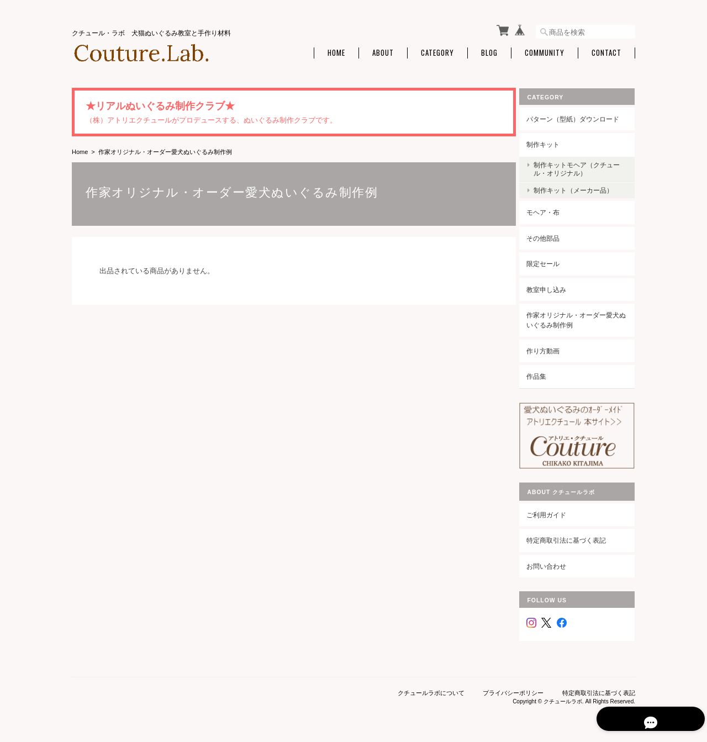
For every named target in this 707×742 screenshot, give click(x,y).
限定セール (551, 261)
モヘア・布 (551, 210)
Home (336, 51)
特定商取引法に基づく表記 (574, 533)
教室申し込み (554, 287)
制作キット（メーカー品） (581, 188)
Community (544, 51)
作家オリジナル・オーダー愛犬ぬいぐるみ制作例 (581, 317)
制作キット (551, 142)
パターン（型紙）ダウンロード (581, 116)
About (383, 51)
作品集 (545, 374)
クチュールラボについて (431, 685)
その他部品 (551, 235)
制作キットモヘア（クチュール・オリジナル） (581, 166)
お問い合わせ (554, 559)
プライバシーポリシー (513, 685)
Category (437, 51)
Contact (606, 51)
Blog (489, 51)
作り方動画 (551, 348)
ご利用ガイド (554, 507)
